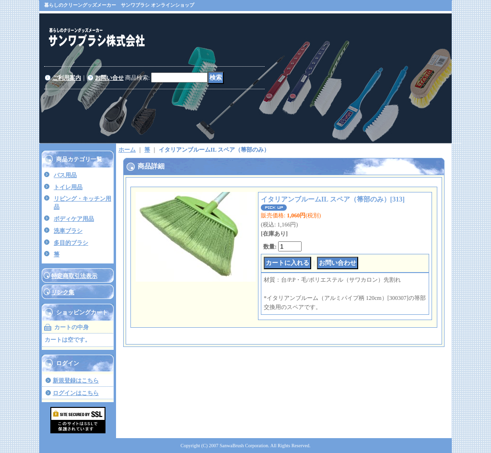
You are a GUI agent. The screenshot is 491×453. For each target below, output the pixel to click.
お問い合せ (109, 77)
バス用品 (65, 175)
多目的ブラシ (71, 242)
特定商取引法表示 (74, 276)
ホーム (127, 149)
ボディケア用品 (74, 218)
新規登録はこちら (76, 380)
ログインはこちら (76, 393)
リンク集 (62, 292)
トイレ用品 (68, 187)
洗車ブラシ (68, 230)
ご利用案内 (66, 77)
